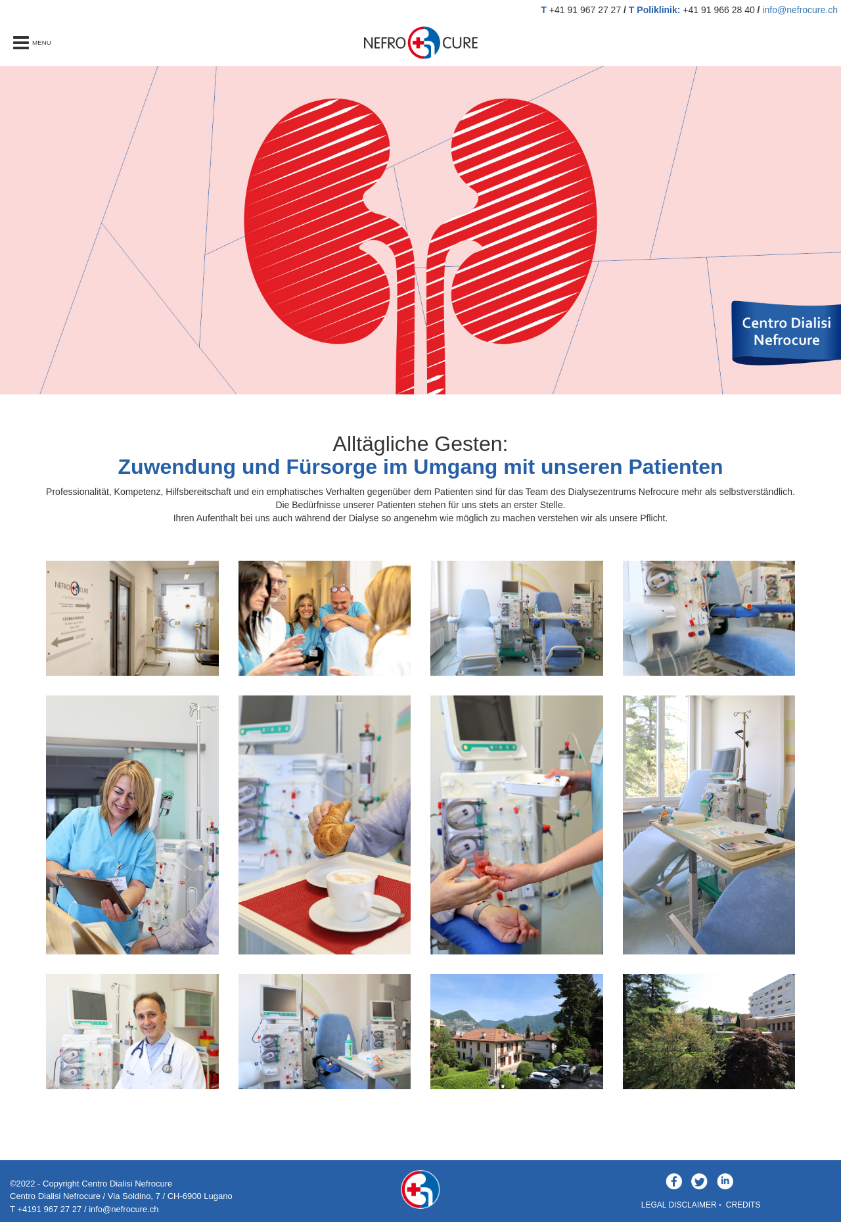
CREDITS (743, 1205)
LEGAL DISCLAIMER (679, 1205)
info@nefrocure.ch (800, 10)
